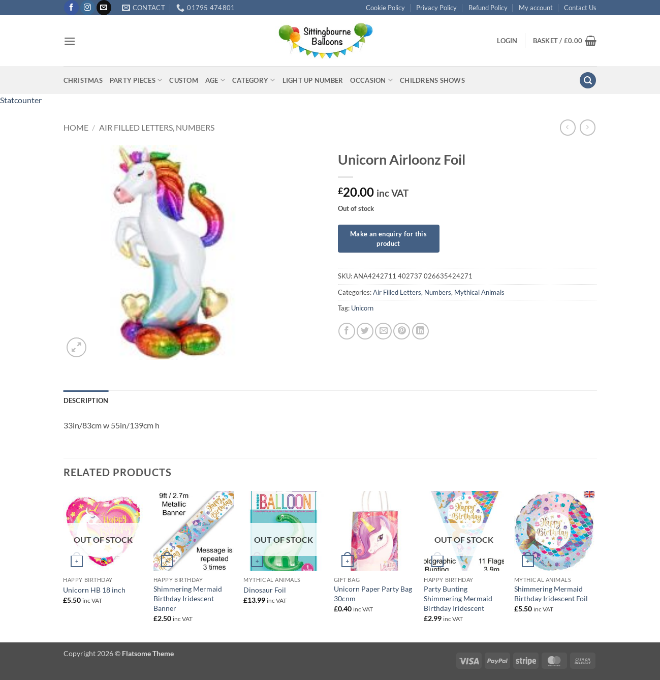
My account (536, 8)
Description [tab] (86, 400)
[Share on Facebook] (346, 331)
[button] (70, 40)
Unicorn (362, 308)
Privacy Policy (436, 8)
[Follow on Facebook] (71, 7)
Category (253, 80)
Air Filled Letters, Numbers (156, 127)
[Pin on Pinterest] (401, 331)
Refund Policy (488, 8)
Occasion (371, 80)
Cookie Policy (385, 8)
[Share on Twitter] (365, 331)
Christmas (83, 80)
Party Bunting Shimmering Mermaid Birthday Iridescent (458, 598)
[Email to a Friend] (383, 331)
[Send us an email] (104, 7)
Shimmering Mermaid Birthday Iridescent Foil (551, 593)
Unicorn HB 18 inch (94, 589)
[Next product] (568, 127)
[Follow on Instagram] (87, 7)
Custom (183, 80)
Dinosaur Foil (264, 589)
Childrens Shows (432, 80)
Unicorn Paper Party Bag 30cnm (373, 593)
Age (215, 80)
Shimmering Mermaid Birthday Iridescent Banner (187, 598)
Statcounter (21, 100)
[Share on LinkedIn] (420, 331)
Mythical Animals (479, 292)
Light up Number (312, 80)
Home (76, 127)
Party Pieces (136, 80)
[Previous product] (587, 127)
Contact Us (580, 8)
